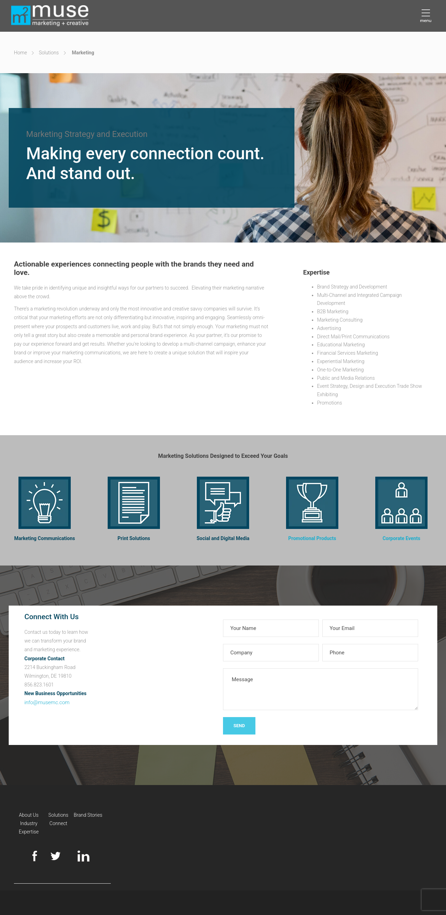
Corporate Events (401, 538)
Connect (58, 823)
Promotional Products (312, 538)
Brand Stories (88, 815)
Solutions (49, 52)
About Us (28, 815)
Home (20, 52)
